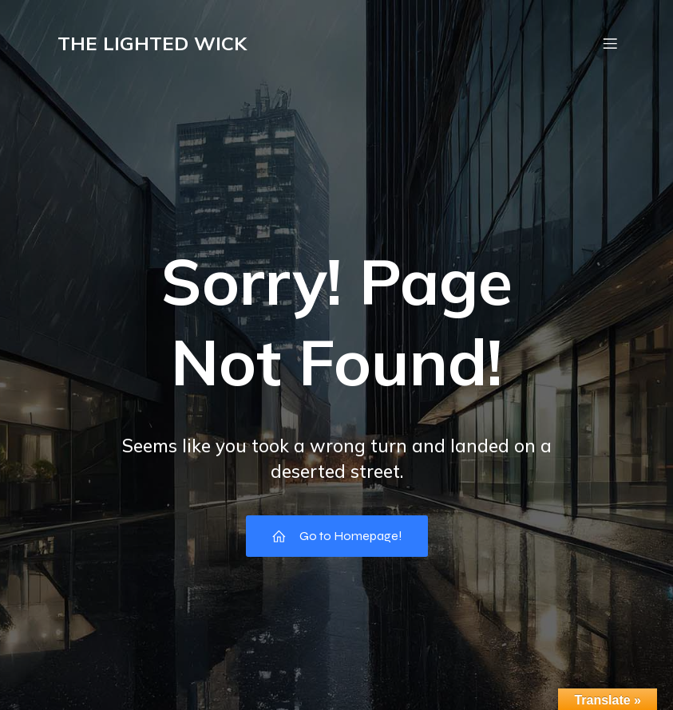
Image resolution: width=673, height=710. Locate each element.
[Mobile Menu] (610, 43)
